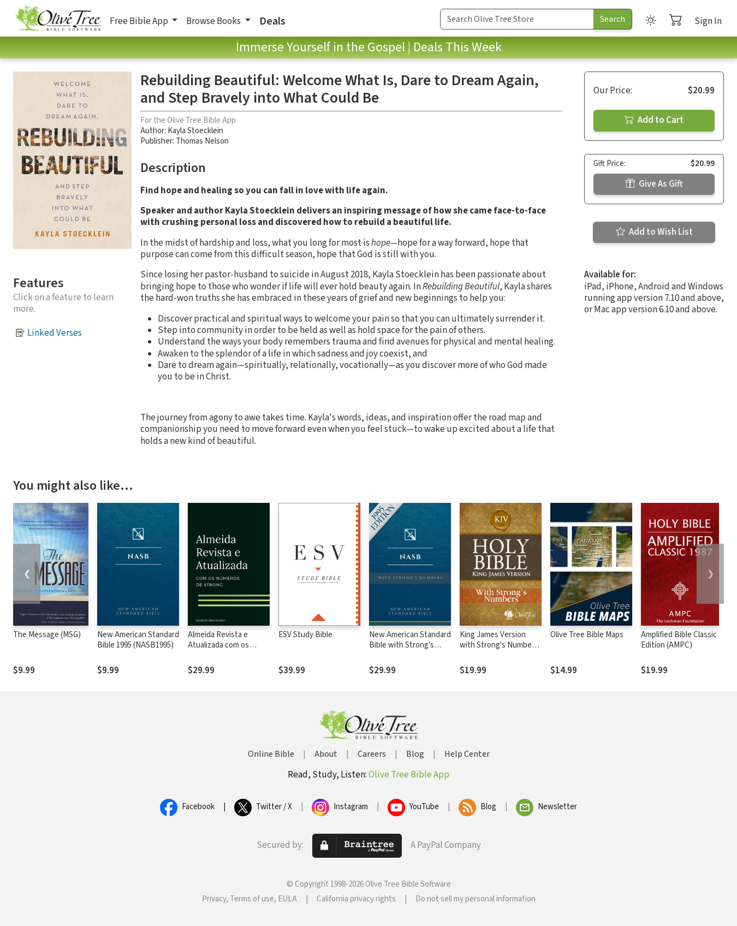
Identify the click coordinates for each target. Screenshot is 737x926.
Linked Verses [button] (54, 333)
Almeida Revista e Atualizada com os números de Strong (220, 645)
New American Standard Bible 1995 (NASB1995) (138, 640)
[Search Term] (517, 19)
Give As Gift (654, 184)
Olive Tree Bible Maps (586, 634)
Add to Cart (654, 120)
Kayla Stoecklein (195, 130)
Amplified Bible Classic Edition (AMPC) (679, 640)
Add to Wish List (654, 232)
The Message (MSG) (47, 634)
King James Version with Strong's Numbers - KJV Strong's (499, 645)
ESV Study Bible (305, 634)
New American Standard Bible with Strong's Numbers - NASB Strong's (410, 650)
